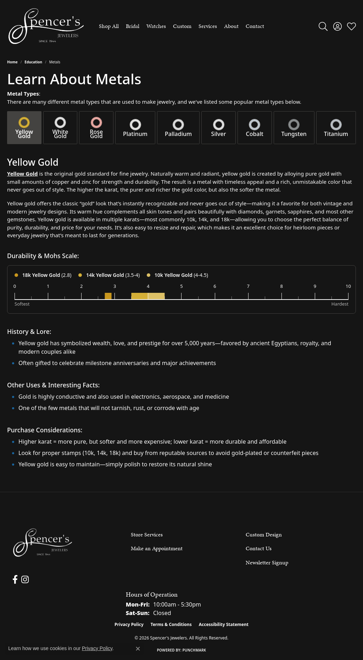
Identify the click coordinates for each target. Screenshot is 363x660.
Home (12, 61)
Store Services (147, 534)
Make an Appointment (157, 548)
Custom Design (264, 534)
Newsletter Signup (267, 562)
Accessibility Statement (223, 624)
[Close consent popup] (138, 649)
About (231, 26)
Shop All (109, 26)
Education (33, 61)
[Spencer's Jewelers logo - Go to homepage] (46, 26)
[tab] (24, 127)
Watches (156, 26)
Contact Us (259, 548)
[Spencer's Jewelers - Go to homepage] (42, 543)
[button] (323, 26)
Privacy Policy (129, 624)
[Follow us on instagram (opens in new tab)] (24, 579)
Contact (255, 26)
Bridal (132, 26)
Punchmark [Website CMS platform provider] (194, 650)
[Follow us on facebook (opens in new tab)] (14, 579)
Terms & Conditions (171, 624)
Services (208, 26)
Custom (182, 26)
